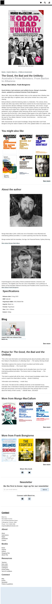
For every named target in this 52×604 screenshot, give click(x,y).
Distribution (5, 538)
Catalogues (5, 567)
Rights (3, 537)
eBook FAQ (5, 555)
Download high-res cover (25, 66)
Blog (4, 319)
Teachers (4, 562)
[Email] (21, 489)
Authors (4, 551)
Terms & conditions (7, 571)
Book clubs (5, 564)
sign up (45, 489)
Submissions (5, 535)
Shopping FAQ (6, 553)
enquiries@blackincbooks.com (10, 526)
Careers (4, 540)
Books (3, 548)
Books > (4, 72)
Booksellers (5, 566)
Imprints (4, 549)
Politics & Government (25, 72)
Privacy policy (5, 569)
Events (3, 580)
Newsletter (4, 582)
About (3, 533)
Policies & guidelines (7, 584)
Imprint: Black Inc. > (13, 72)
